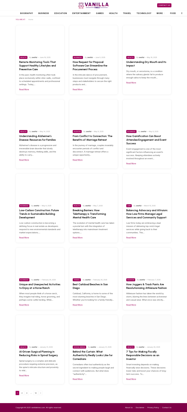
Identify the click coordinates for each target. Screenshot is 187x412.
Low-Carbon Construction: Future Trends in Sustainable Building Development (39, 214)
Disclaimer (140, 407)
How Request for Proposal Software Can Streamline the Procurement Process (90, 65)
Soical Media (79, 347)
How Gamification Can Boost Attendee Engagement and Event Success (146, 139)
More (160, 13)
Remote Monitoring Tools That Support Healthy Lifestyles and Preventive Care (37, 65)
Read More (24, 89)
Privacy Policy (153, 407)
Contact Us (164, 5)
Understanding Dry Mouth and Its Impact (146, 63)
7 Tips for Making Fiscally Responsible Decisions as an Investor (142, 355)
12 (36, 393)
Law (129, 206)
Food (173, 13)
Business (43, 13)
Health (113, 13)
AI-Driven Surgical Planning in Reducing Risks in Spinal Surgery (38, 353)
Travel (127, 13)
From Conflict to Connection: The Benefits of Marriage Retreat (92, 137)
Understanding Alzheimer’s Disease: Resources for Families (37, 137)
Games (100, 13)
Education (60, 13)
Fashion (77, 131)
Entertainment (81, 13)
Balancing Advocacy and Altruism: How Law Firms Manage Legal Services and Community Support (147, 214)
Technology (144, 13)
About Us (129, 407)
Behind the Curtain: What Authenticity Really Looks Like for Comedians (93, 355)
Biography (26, 13)
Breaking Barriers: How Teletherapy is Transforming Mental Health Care (89, 214)
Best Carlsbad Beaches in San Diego (90, 286)
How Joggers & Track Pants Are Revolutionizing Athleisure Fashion (146, 286)
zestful (34, 57)
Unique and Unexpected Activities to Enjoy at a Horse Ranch (39, 286)
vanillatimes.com (38, 407)
